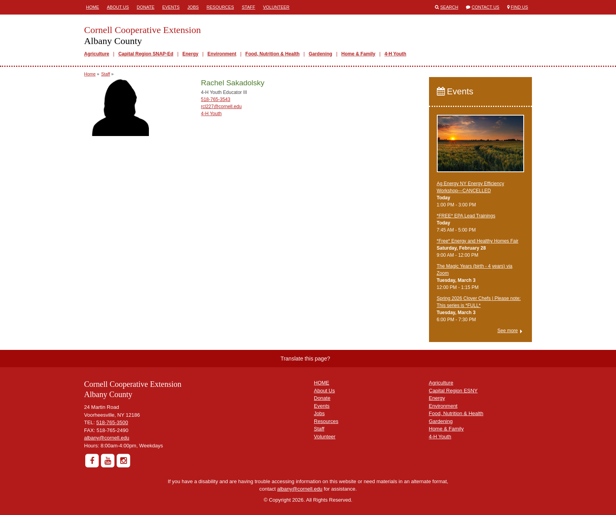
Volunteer (276, 7)
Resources (220, 7)
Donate (145, 7)
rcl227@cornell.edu (221, 106)
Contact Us (485, 7)
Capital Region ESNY (453, 391)
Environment (221, 54)
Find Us (519, 7)
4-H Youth (396, 54)
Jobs (193, 7)
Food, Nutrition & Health (273, 54)
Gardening (320, 54)
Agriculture (96, 54)
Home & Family (358, 54)
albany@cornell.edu (106, 438)
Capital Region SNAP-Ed (145, 54)
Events (171, 7)
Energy (190, 54)
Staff (248, 7)
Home (92, 7)
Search (449, 7)
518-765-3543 (215, 99)
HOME (321, 383)
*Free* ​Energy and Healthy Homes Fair (478, 241)
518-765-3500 (112, 422)
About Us (118, 7)
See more (507, 330)
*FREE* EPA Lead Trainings (466, 216)
